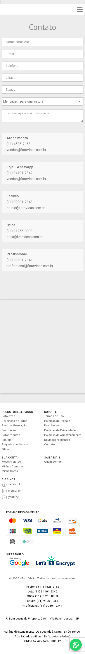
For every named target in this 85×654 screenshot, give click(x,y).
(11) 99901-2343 (20, 202)
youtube (13, 497)
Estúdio (7, 439)
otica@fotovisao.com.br (25, 237)
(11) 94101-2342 (20, 173)
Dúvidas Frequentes (57, 439)
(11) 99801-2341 (20, 260)
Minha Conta (10, 471)
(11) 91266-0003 (20, 231)
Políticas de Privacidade (60, 430)
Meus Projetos (11, 461)
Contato (49, 444)
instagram (14, 490)
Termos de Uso (54, 416)
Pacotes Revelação (14, 425)
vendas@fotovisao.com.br (26, 150)
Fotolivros (8, 416)
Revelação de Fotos (14, 420)
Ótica (5, 449)
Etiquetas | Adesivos (15, 444)
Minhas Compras (13, 466)
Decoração (9, 430)
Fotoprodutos (11, 435)
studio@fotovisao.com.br (26, 208)
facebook (14, 484)
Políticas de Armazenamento (63, 435)
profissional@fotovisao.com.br (30, 266)
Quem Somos (53, 461)
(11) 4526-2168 (19, 144)
